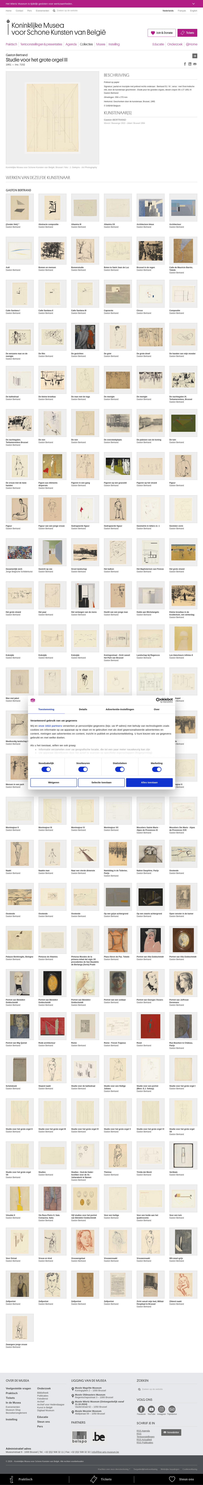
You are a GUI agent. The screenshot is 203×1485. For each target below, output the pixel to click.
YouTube (151, 1414)
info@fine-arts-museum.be (105, 1452)
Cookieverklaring (190, 1469)
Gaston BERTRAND (124, 121)
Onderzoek (175, 44)
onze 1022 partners (50, 725)
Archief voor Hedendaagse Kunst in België (50, 1406)
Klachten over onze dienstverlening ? (114, 1469)
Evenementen (42, 10)
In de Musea (13, 1402)
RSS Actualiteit (144, 1439)
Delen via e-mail (194, 64)
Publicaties (42, 1395)
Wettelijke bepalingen (170, 1469)
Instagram (161, 1414)
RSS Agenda (143, 1431)
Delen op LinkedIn (189, 64)
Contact (19, 10)
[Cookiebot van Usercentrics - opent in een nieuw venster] (158, 700)
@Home (191, 44)
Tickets (190, 32)
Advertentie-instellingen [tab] (120, 709)
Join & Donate (164, 32)
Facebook (141, 1414)
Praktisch (11, 44)
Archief (40, 1401)
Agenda (71, 44)
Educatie (158, 44)
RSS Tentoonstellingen (146, 1435)
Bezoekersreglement (16, 1413)
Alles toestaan (149, 782)
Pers (29, 10)
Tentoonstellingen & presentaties (41, 44)
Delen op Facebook (185, 64)
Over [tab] (157, 709)
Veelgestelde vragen (18, 1388)
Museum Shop (13, 1410)
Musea (100, 44)
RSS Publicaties (145, 1442)
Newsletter (173, 1432)
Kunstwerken (194, 56)
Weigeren (53, 782)
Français (182, 10)
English (193, 10)
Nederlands (168, 10)
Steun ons (43, 1421)
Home (9, 10)
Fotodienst (42, 1398)
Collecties (86, 44)
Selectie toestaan (101, 782)
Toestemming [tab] (46, 709)
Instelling (114, 44)
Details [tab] (83, 709)
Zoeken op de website (54, 11)
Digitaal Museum (45, 1410)
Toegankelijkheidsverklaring (145, 1469)
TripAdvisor (172, 1414)
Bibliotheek (43, 1392)
